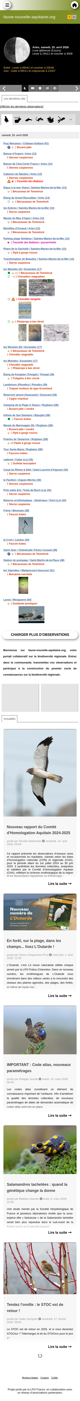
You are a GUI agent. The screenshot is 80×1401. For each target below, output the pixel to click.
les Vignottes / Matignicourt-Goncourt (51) (28, 570)
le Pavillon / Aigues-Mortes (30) (22, 480)
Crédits (54, 1378)
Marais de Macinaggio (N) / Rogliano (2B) (28, 425)
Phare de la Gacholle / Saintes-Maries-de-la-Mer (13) (34, 248)
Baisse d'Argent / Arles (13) (19, 153)
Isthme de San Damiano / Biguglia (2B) (26, 415)
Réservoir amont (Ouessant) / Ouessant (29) (30, 394)
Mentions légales (30, 1378)
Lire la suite (59, 884)
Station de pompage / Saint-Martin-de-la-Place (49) (33, 560)
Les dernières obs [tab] (14, 98)
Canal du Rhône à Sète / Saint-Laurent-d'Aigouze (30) (35, 469)
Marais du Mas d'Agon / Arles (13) (23, 218)
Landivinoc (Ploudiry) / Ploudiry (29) (25, 384)
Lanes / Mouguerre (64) (17, 599)
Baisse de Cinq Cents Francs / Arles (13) (27, 163)
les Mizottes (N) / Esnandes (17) (22, 347)
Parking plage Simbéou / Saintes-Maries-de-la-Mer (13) (36, 238)
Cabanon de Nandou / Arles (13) (22, 174)
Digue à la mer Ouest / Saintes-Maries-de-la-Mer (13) (35, 187)
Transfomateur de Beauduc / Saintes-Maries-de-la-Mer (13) (38, 259)
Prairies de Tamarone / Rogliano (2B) (25, 439)
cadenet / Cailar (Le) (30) (18, 459)
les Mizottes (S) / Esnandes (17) (22, 269)
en (74, 17)
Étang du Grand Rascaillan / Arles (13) (26, 197)
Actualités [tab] (9, 718)
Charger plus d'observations (40, 634)
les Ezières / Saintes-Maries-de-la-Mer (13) (28, 208)
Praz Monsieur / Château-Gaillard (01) (26, 143)
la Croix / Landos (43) (16, 539)
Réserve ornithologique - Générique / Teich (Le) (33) (34, 500)
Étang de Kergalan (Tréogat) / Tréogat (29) (28, 374)
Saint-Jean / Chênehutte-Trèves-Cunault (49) (30, 550)
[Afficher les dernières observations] (21, 106)
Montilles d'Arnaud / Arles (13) (21, 228)
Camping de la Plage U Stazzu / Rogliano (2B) (31, 405)
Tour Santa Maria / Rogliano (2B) (23, 449)
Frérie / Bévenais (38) (16, 510)
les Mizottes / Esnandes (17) (20, 360)
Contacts (44, 1378)
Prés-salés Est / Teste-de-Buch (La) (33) (27, 490)
